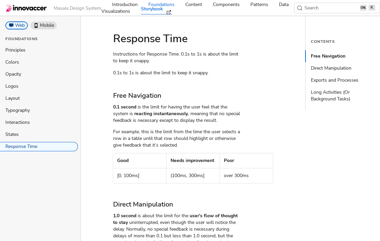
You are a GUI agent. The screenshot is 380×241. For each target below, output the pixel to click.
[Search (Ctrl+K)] (337, 8)
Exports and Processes (335, 80)
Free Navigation (328, 56)
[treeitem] (39, 50)
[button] (17, 25)
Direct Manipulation (331, 68)
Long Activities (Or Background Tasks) (330, 95)
